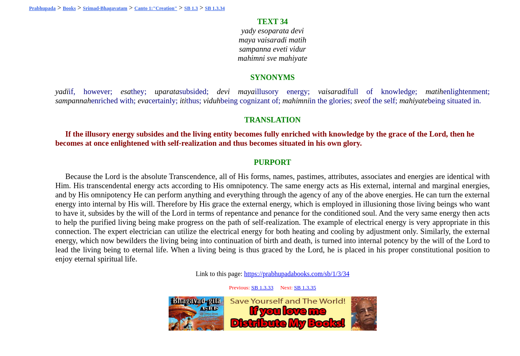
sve (359, 100)
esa (126, 91)
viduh (211, 100)
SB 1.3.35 (305, 287)
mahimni (295, 100)
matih (434, 91)
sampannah (73, 100)
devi (223, 91)
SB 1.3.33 (262, 287)
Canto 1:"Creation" (155, 8)
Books (69, 8)
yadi (62, 91)
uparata (167, 91)
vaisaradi (332, 91)
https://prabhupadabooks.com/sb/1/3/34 (296, 273)
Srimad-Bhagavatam (105, 8)
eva (143, 100)
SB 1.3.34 (215, 8)
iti (183, 100)
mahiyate (413, 100)
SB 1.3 (191, 8)
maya (246, 91)
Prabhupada (42, 8)
